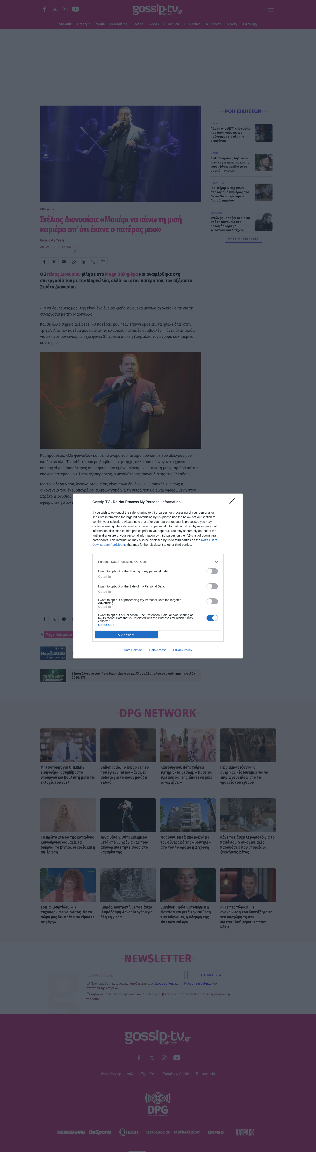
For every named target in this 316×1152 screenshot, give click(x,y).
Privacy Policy (182, 650)
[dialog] (158, 576)
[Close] (233, 502)
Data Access (157, 650)
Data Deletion (133, 650)
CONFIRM (126, 634)
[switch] (212, 571)
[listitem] (158, 561)
